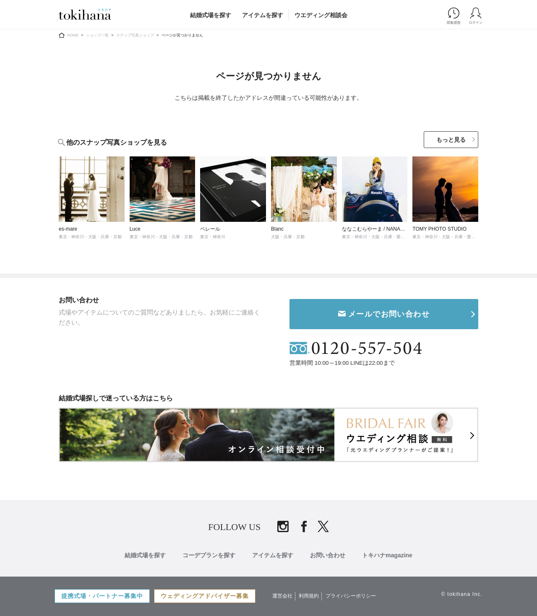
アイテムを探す (262, 15)
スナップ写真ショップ (135, 35)
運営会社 (282, 596)
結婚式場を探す (210, 15)
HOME (72, 35)
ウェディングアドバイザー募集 (205, 596)
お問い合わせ (327, 555)
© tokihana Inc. (461, 594)
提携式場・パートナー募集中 (102, 596)
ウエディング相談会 (321, 15)
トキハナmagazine (387, 555)
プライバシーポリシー (351, 596)
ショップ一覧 (97, 35)
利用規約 (309, 596)
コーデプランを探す (208, 555)
